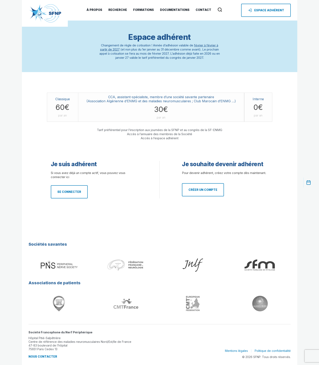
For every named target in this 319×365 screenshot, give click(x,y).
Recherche (117, 10)
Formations (143, 10)
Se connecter (69, 191)
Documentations (175, 10)
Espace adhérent (266, 10)
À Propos (94, 10)
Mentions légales (236, 350)
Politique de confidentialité (273, 350)
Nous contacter (42, 356)
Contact (203, 10)
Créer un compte (202, 189)
